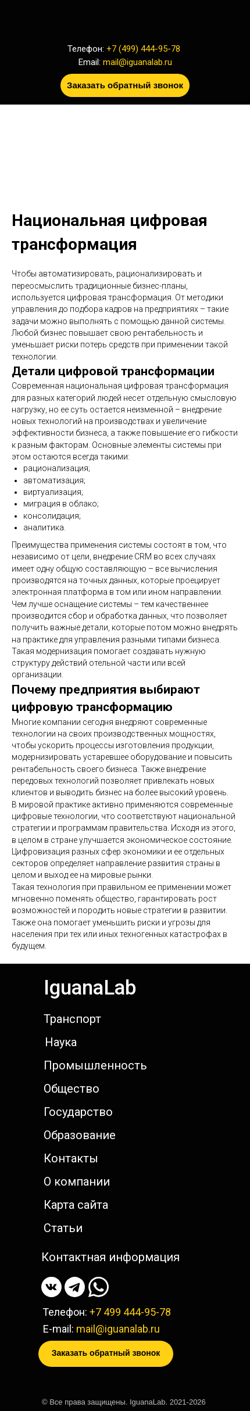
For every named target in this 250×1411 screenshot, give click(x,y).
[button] (125, 85)
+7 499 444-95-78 (130, 1312)
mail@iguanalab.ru (137, 62)
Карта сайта (76, 1205)
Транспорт (72, 1019)
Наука (61, 1042)
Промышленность (95, 1065)
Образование (80, 1135)
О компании (77, 1182)
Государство (78, 1112)
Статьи (63, 1228)
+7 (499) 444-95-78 (143, 49)
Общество (71, 1089)
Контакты (71, 1158)
